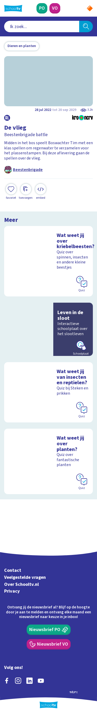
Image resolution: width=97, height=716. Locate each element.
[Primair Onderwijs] (41, 8)
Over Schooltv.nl (21, 584)
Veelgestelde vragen (25, 577)
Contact (12, 570)
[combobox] (41, 26)
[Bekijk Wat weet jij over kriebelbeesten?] (48, 261)
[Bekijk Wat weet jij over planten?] (48, 461)
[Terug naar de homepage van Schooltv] (13, 8)
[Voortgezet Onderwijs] (54, 8)
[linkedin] (29, 680)
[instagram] (18, 680)
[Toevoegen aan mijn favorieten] (11, 191)
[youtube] (41, 680)
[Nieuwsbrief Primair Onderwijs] (49, 630)
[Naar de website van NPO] (90, 8)
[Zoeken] (86, 26)
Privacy (12, 591)
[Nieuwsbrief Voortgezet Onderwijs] (49, 644)
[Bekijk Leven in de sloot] (48, 329)
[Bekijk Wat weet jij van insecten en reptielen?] (48, 392)
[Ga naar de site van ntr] (73, 691)
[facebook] (6, 680)
